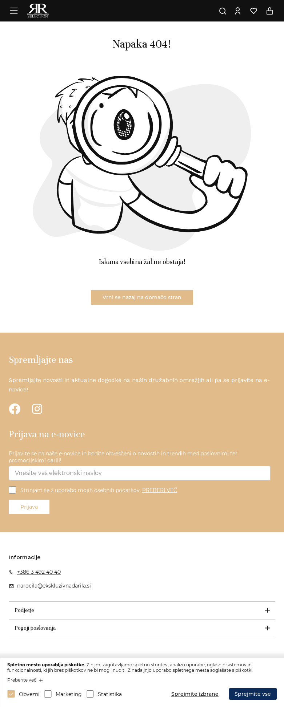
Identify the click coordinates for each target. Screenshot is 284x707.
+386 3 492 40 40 (39, 572)
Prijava (29, 507)
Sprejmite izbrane (195, 694)
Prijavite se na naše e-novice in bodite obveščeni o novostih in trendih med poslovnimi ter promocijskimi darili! (123, 457)
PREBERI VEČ (159, 490)
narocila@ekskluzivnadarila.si (54, 585)
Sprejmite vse (253, 694)
